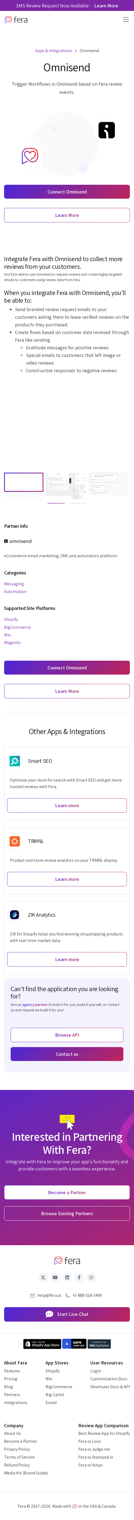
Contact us (67, 1054)
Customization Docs (108, 1379)
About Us (12, 1433)
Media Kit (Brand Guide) (26, 1473)
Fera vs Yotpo (90, 1465)
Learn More (106, 5)
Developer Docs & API (110, 1387)
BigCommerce (17, 627)
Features (12, 1371)
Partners (12, 1394)
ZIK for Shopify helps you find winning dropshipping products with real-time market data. (66, 937)
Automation (15, 591)
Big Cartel (55, 1394)
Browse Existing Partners (67, 1213)
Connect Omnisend (67, 192)
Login (95, 1371)
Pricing (10, 1379)
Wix (7, 635)
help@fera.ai (49, 1295)
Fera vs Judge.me (94, 1449)
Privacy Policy (17, 1449)
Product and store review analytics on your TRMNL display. (64, 860)
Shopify (11, 619)
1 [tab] (50, 505)
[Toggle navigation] (124, 19)
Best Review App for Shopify (104, 1433)
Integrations (15, 1402)
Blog (8, 1387)
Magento (12, 642)
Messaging (14, 584)
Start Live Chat (67, 1314)
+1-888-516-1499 (87, 1295)
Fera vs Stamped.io (95, 1457)
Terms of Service (19, 1457)
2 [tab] (72, 505)
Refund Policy (17, 1465)
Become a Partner (20, 1441)
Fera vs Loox (89, 1441)
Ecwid (51, 1402)
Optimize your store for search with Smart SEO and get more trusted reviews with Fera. (66, 783)
